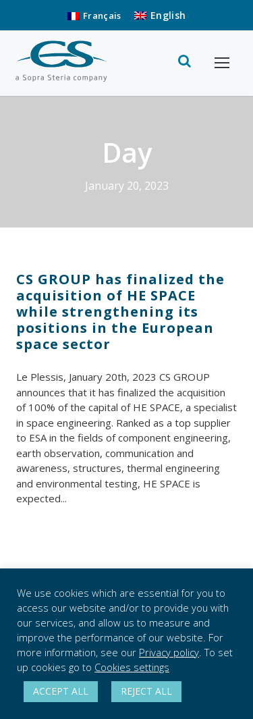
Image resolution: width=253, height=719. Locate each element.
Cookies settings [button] (131, 667)
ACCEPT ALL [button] (60, 691)
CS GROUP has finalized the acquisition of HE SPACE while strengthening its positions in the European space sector (120, 311)
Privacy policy (169, 652)
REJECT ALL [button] (146, 691)
